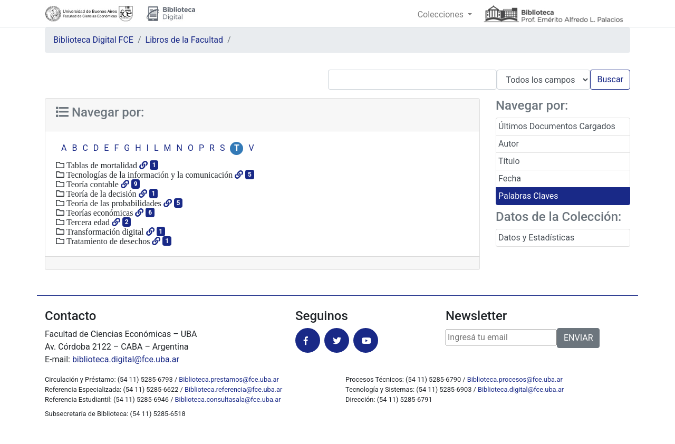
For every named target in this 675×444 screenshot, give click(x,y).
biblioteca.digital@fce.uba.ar (125, 359)
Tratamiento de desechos (107, 241)
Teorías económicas (98, 212)
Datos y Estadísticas (536, 238)
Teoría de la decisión (100, 193)
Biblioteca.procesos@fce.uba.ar (515, 379)
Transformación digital (104, 231)
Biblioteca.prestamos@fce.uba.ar (228, 379)
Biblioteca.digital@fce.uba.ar (521, 389)
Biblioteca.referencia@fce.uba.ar (233, 389)
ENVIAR (578, 338)
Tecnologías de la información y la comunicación (148, 174)
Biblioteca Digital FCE (93, 40)
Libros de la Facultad (184, 40)
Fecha (509, 178)
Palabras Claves (528, 196)
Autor (508, 144)
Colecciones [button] (442, 14)
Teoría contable (91, 184)
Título (509, 161)
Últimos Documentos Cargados (556, 126)
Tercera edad (87, 222)
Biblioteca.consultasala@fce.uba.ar (228, 399)
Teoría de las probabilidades (112, 203)
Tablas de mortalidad (100, 165)
